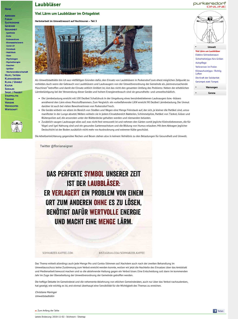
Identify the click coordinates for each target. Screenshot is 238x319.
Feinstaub (10, 49)
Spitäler (9, 68)
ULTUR (9, 85)
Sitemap (81, 316)
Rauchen (9, 65)
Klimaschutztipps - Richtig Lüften (208, 72)
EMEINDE (10, 26)
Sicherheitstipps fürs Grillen (209, 58)
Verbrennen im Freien (206, 66)
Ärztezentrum (12, 39)
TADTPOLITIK (11, 95)
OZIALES (9, 89)
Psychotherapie (12, 62)
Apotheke (10, 32)
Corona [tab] (205, 92)
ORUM (8, 19)
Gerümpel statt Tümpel (207, 81)
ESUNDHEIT (11, 29)
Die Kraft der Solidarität (207, 77)
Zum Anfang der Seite (47, 310)
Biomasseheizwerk (14, 42)
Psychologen (11, 58)
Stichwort (71, 316)
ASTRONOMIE (12, 22)
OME (8, 9)
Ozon (8, 55)
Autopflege (201, 62)
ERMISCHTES (11, 106)
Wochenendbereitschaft (16, 71)
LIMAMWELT (13, 82)
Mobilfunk (10, 52)
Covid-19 (9, 45)
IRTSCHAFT (11, 109)
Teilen (221, 311)
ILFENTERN (13, 75)
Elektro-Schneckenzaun (207, 54)
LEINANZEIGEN (13, 78)
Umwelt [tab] (205, 47)
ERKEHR (9, 102)
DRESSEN (10, 15)
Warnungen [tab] (206, 87)
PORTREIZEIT (13, 92)
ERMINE (9, 99)
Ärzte (8, 36)
